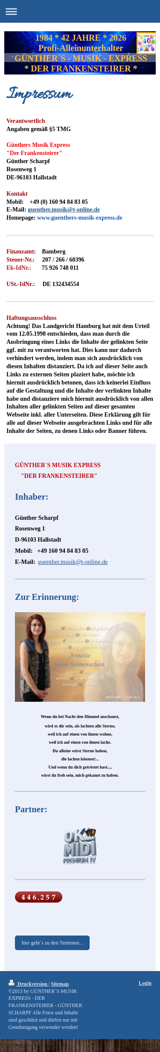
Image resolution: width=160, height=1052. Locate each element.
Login (145, 983)
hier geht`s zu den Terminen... (52, 943)
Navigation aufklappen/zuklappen (80, 11)
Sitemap (60, 984)
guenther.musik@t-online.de (64, 209)
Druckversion (29, 984)
